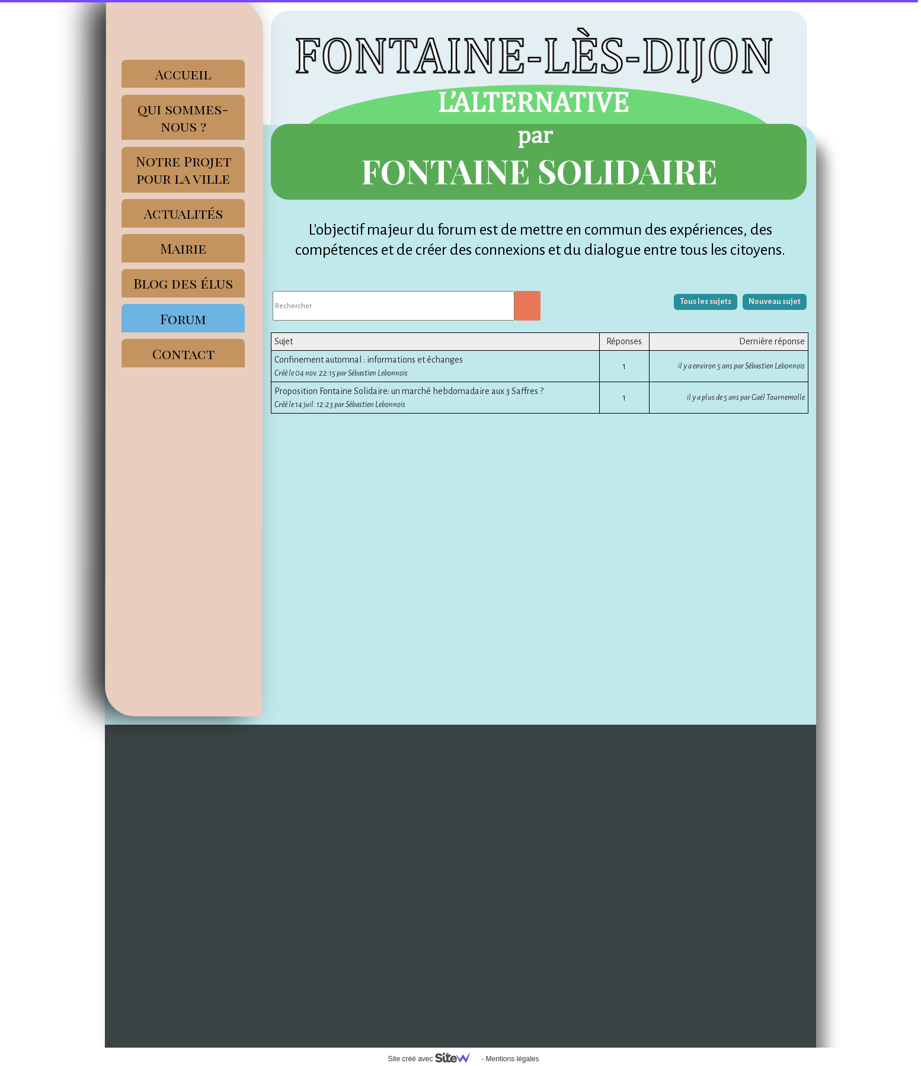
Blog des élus (183, 283)
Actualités (183, 213)
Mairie (183, 248)
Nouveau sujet (775, 301)
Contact (183, 353)
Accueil (183, 74)
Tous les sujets (705, 301)
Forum (183, 318)
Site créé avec (433, 1059)
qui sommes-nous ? (183, 117)
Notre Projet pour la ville (183, 169)
